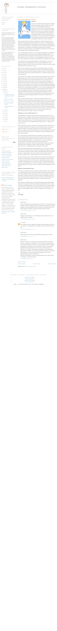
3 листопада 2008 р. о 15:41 (28, 229)
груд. (5, 90)
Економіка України (5, 154)
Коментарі (4, 131)
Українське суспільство (6, 159)
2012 (4, 81)
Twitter (3, 24)
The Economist (29, 281)
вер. (5, 111)
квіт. (5, 121)
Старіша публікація (51, 263)
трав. (5, 119)
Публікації (5, 129)
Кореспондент (29, 278)
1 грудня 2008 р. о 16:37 (26, 236)
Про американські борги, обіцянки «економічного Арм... (9, 96)
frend (21, 222)
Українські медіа (5, 162)
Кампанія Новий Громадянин (7, 177)
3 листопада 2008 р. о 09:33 (28, 219)
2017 (4, 74)
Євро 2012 (4, 167)
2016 (4, 76)
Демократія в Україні (6, 152)
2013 (4, 79)
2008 (4, 89)
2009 (4, 87)
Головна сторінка (36, 263)
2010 (4, 85)
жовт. (5, 110)
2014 (4, 78)
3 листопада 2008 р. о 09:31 (28, 210)
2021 (4, 70)
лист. (5, 92)
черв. (5, 117)
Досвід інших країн (5, 155)
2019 (4, 72)
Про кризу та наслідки (8, 99)
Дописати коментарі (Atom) (30, 266)
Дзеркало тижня (29, 277)
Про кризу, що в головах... (9, 101)
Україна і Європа (5, 165)
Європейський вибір (6, 164)
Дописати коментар (22, 261)
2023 (4, 68)
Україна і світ (4, 157)
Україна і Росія (5, 160)
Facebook (3, 22)
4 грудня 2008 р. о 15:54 (26, 258)
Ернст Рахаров (7, 185)
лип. (5, 115)
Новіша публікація (21, 263)
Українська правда (29, 280)
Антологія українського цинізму (27, 19)
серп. (5, 113)
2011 (4, 83)
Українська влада (5, 151)
